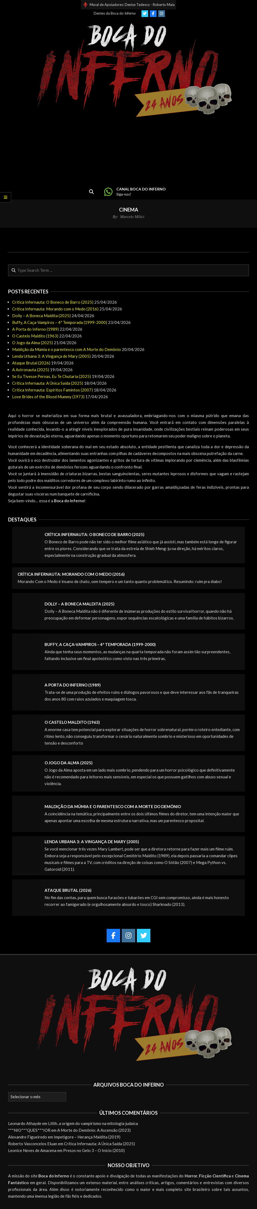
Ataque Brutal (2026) (31, 362)
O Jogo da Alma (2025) (32, 342)
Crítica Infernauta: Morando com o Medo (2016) (55, 308)
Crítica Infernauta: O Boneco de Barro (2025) (52, 302)
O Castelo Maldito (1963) (35, 335)
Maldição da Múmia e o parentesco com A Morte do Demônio (66, 349)
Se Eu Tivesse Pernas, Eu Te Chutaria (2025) (51, 376)
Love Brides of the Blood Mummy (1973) (48, 396)
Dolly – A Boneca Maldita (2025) (41, 315)
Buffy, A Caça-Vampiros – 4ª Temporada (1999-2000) (59, 322)
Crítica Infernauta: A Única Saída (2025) (47, 383)
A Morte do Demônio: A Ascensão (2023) (94, 1130)
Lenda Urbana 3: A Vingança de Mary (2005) (51, 356)
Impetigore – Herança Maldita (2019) (87, 1136)
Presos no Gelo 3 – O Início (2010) (94, 1150)
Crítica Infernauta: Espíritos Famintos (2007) (52, 389)
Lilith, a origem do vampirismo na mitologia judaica (93, 1123)
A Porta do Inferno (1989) (35, 329)
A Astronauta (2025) (30, 369)
